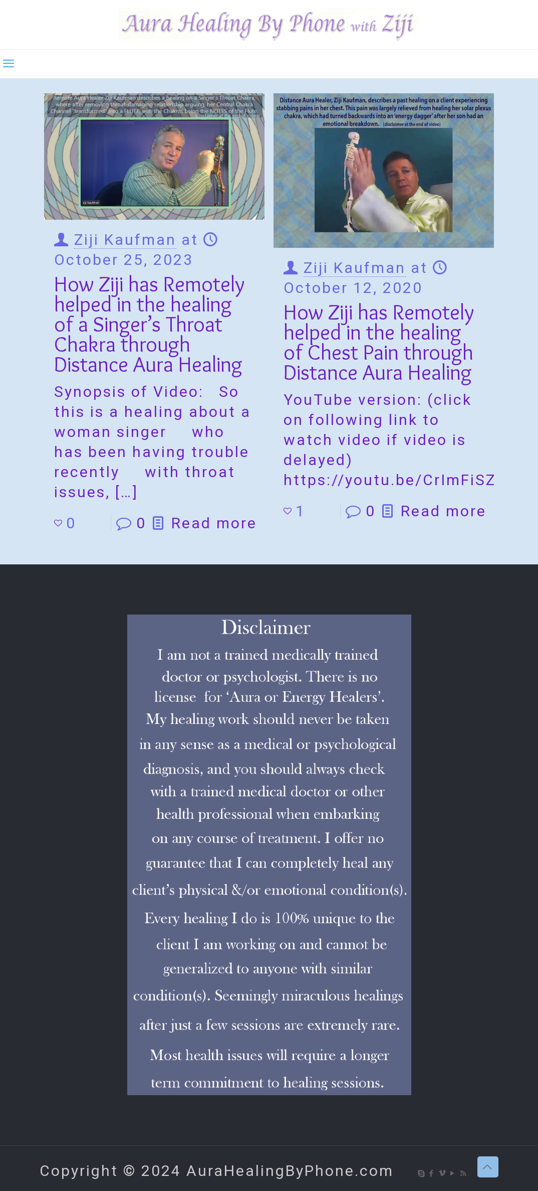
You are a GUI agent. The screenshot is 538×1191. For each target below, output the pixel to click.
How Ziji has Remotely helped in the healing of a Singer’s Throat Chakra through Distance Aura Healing (149, 323)
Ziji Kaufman (125, 239)
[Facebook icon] (432, 1173)
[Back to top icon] (487, 1166)
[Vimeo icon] (442, 1173)
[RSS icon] (463, 1173)
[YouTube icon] (453, 1173)
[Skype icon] (421, 1173)
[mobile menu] (8, 63)
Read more (214, 523)
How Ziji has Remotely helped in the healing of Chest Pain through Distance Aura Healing (379, 342)
